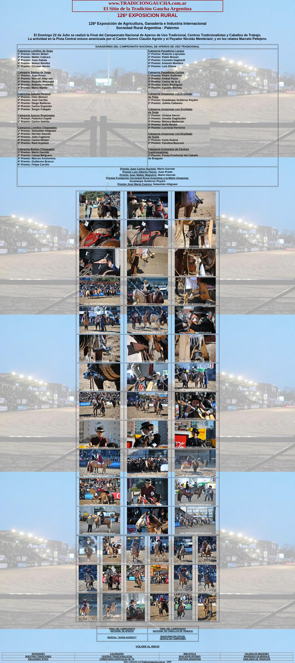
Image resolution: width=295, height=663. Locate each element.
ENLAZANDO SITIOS (38, 659)
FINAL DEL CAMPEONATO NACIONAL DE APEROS (122, 630)
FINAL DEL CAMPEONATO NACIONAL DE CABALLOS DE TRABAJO (173, 630)
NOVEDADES (38, 654)
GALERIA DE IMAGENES (257, 654)
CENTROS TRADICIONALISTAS (117, 656)
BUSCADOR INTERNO (190, 656)
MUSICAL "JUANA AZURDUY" (122, 637)
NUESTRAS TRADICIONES (38, 656)
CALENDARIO (117, 654)
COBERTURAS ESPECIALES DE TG (117, 659)
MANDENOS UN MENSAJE (257, 656)
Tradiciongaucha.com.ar (153, 662)
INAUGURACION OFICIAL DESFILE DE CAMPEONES (173, 637)
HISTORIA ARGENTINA (190, 659)
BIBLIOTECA (190, 654)
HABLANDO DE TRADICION (256, 659)
